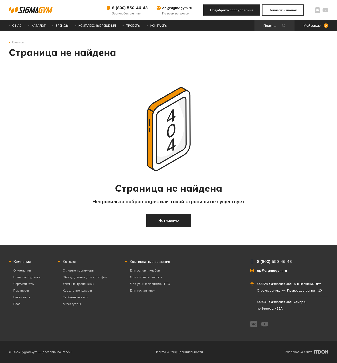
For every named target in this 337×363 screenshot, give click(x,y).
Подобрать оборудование (231, 10)
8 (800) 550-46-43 (130, 7)
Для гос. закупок (142, 290)
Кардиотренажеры (77, 290)
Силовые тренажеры (78, 270)
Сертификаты (23, 284)
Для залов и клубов (145, 270)
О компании (22, 270)
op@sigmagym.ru (177, 8)
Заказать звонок (283, 10)
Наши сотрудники (26, 277)
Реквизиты (21, 297)
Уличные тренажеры (78, 284)
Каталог (39, 25)
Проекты (133, 25)
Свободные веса (75, 297)
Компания (22, 261)
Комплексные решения (97, 25)
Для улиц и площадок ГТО (150, 284)
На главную (168, 220)
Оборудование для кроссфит (85, 277)
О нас (17, 25)
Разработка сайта (299, 352)
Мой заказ (315, 25)
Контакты (158, 25)
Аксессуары (72, 304)
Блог (16, 304)
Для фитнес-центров (146, 277)
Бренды (62, 25)
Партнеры (21, 290)
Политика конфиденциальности (179, 352)
